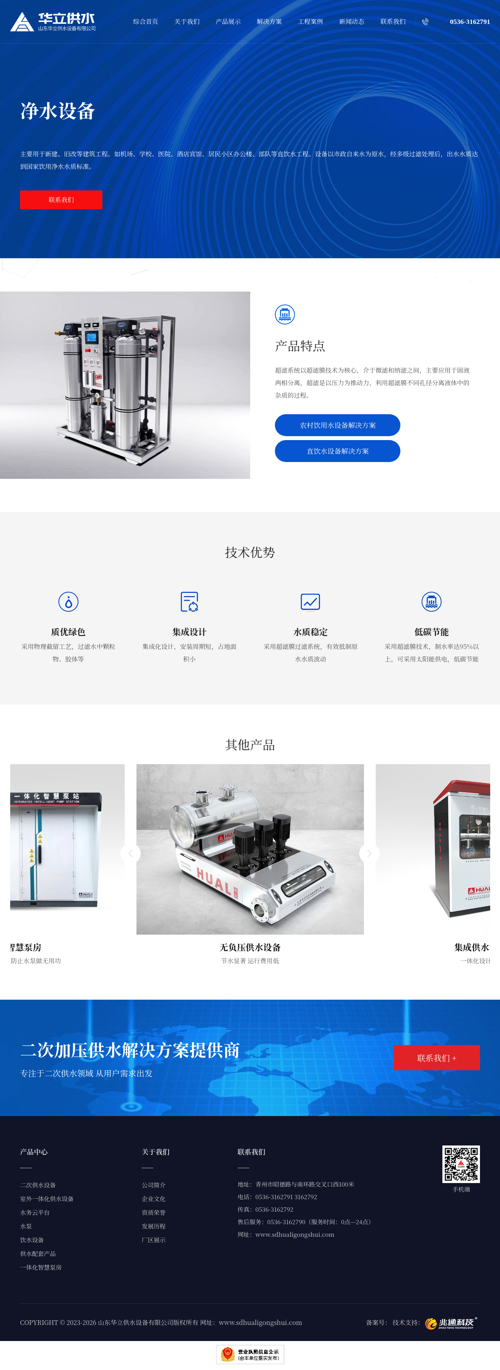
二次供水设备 (38, 1185)
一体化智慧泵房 (41, 1267)
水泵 (26, 1226)
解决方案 (269, 21)
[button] (129, 968)
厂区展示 (153, 1240)
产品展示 (228, 21)
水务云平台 (35, 1212)
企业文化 (153, 1198)
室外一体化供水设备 (47, 1198)
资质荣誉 (153, 1212)
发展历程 (153, 1226)
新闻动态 (351, 21)
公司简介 (153, 1185)
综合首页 (145, 21)
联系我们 (392, 21)
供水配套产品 (38, 1253)
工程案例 (310, 21)
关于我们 (187, 21)
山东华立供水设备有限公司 (135, 1322)
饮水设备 (32, 1240)
